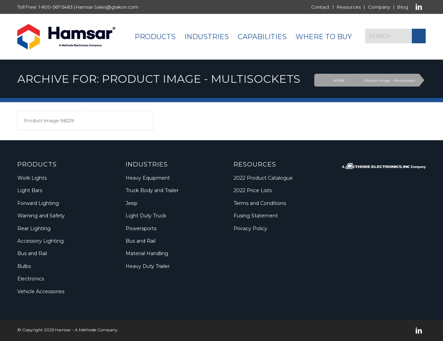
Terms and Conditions (260, 203)
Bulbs (24, 266)
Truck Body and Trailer (152, 190)
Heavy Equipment (148, 178)
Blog (402, 7)
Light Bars (29, 190)
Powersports (141, 228)
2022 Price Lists (253, 190)
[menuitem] (320, 7)
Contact (320, 7)
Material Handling (147, 253)
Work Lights (32, 178)
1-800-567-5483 (55, 7)
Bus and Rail (32, 253)
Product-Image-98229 (49, 120)
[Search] (395, 36)
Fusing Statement (256, 216)
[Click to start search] (419, 36)
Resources (349, 7)
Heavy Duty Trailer (148, 266)
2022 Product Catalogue (263, 178)
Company (379, 7)
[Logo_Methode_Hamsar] (66, 36)
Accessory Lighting (40, 241)
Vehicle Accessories (40, 291)
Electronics (30, 279)
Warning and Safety (41, 216)
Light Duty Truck (146, 216)
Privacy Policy (250, 228)
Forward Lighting (38, 203)
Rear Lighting (34, 228)
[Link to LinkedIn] (419, 7)
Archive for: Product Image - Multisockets (158, 79)
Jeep (131, 203)
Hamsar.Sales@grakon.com (107, 7)
